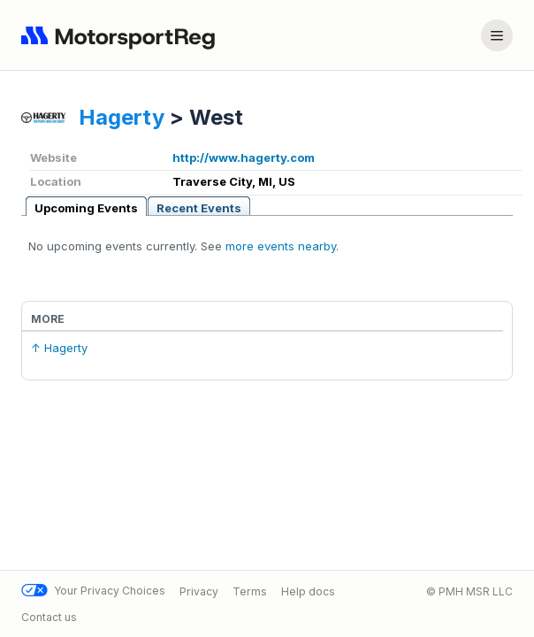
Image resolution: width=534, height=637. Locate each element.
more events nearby (280, 246)
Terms (250, 590)
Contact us (49, 617)
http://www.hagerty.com (243, 157)
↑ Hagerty (59, 348)
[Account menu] (497, 35)
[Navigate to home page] (122, 35)
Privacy (198, 590)
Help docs (308, 590)
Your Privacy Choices (93, 590)
